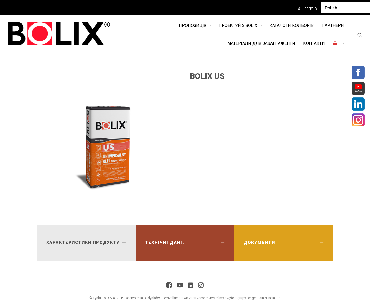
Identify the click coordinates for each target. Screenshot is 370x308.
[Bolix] (59, 33)
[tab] (86, 242)
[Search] (359, 35)
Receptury (310, 8)
